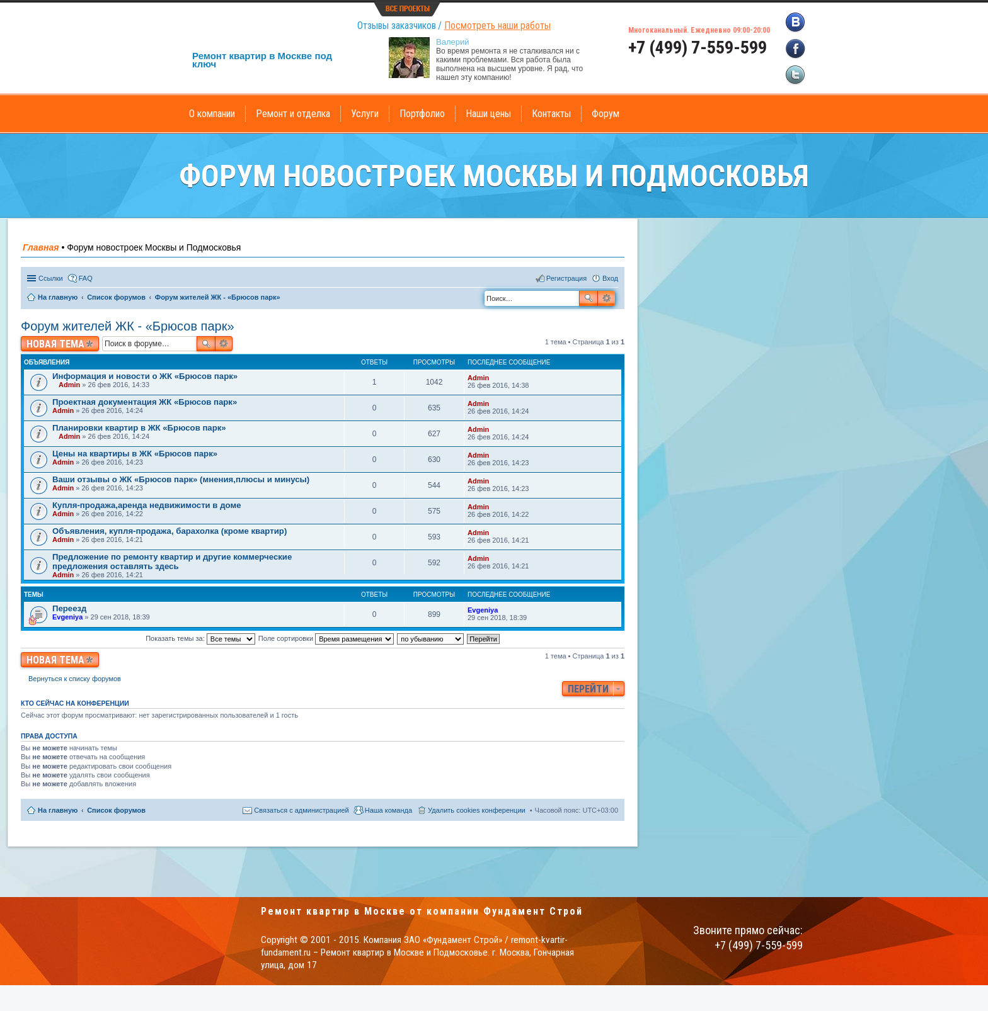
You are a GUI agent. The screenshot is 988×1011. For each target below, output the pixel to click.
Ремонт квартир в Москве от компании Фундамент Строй (422, 911)
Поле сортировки (326, 638)
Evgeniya (67, 617)
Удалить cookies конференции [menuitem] (477, 810)
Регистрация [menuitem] (566, 278)
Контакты (551, 114)
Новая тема (55, 344)
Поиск (588, 298)
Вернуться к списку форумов (74, 678)
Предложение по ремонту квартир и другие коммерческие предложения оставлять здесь (172, 561)
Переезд (69, 608)
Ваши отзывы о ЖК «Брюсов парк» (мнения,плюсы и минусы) (180, 479)
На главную (58, 810)
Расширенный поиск (606, 298)
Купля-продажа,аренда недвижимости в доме (146, 505)
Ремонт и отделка (293, 114)
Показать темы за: (200, 638)
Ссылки (50, 278)
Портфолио (422, 114)
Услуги (365, 114)
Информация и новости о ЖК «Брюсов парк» (145, 376)
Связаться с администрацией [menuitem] (301, 810)
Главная (41, 247)
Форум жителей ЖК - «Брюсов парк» (127, 326)
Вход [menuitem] (610, 278)
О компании (212, 114)
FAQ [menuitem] (86, 278)
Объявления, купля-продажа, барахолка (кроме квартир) (169, 531)
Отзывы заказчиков (396, 25)
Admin (69, 384)
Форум (605, 114)
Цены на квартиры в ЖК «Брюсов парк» (134, 453)
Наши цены (488, 114)
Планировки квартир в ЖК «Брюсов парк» (139, 427)
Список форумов (116, 810)
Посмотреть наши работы (497, 25)
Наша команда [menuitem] (388, 810)
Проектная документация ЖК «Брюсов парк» (144, 402)
